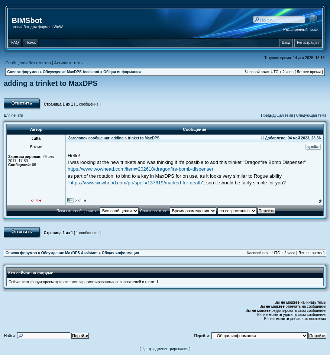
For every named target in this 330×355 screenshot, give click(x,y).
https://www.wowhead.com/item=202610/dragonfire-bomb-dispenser (140, 169)
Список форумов (23, 72)
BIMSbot (27, 20)
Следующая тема (311, 115)
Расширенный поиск (300, 30)
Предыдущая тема (277, 115)
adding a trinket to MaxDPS (50, 83)
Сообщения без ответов (28, 63)
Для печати (13, 115)
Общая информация (122, 72)
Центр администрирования (165, 349)
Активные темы (69, 63)
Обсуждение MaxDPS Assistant (71, 72)
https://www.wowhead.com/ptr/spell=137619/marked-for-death (135, 182)
